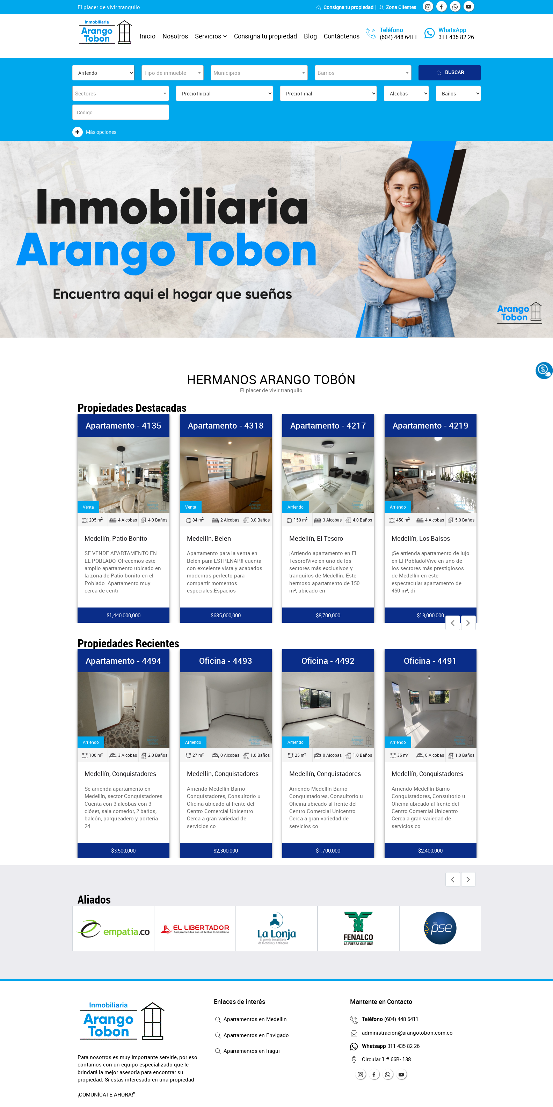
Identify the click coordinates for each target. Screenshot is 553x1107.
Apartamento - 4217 (328, 425)
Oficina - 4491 (430, 660)
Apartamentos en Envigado (251, 1035)
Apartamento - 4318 (226, 425)
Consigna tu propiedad (344, 7)
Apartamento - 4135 (123, 425)
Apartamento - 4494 (123, 660)
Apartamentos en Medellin (250, 1019)
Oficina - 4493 (225, 660)
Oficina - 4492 (328, 660)
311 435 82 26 (456, 37)
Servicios (208, 36)
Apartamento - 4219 (430, 425)
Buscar (449, 72)
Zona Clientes (397, 7)
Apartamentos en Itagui (247, 1051)
